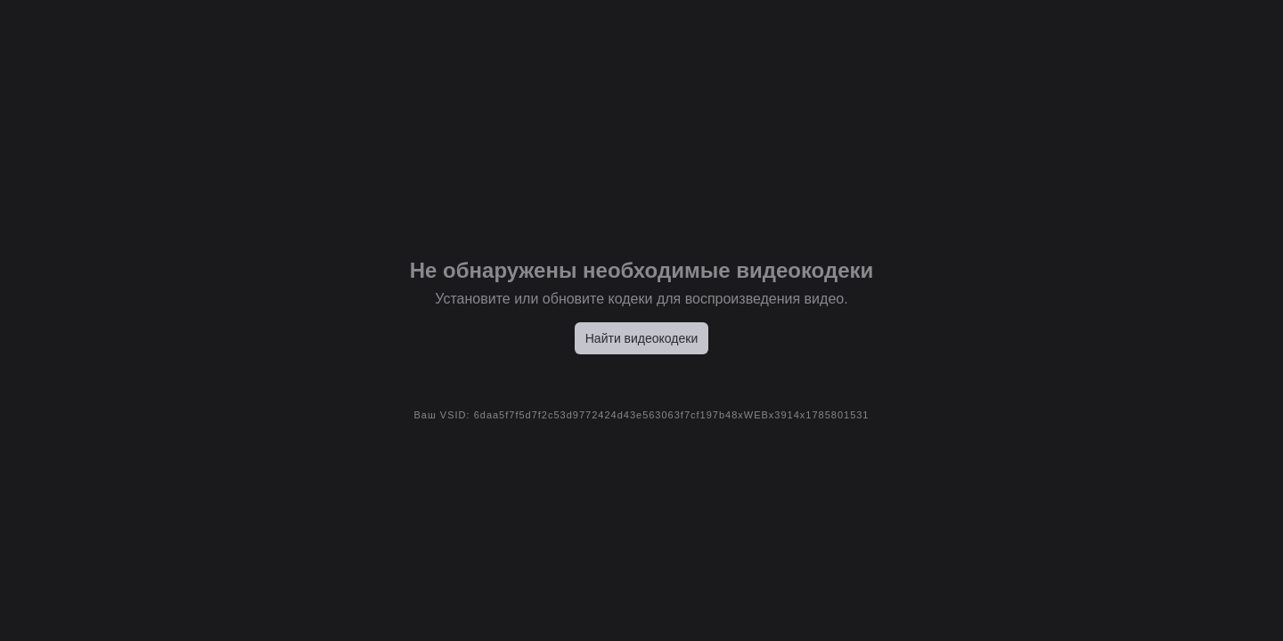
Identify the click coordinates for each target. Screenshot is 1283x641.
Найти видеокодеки (642, 338)
